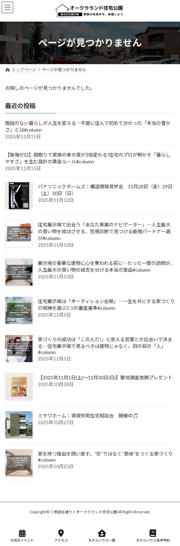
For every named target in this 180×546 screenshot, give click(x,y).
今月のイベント (22, 535)
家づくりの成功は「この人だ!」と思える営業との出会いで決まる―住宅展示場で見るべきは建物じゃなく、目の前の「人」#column (105, 345)
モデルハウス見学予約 (153, 535)
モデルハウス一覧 (101, 535)
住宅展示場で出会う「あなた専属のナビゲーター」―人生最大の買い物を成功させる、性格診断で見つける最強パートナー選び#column (104, 231)
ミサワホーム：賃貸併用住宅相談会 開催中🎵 (88, 415)
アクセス (61, 535)
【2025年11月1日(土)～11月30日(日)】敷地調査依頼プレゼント (105, 377)
